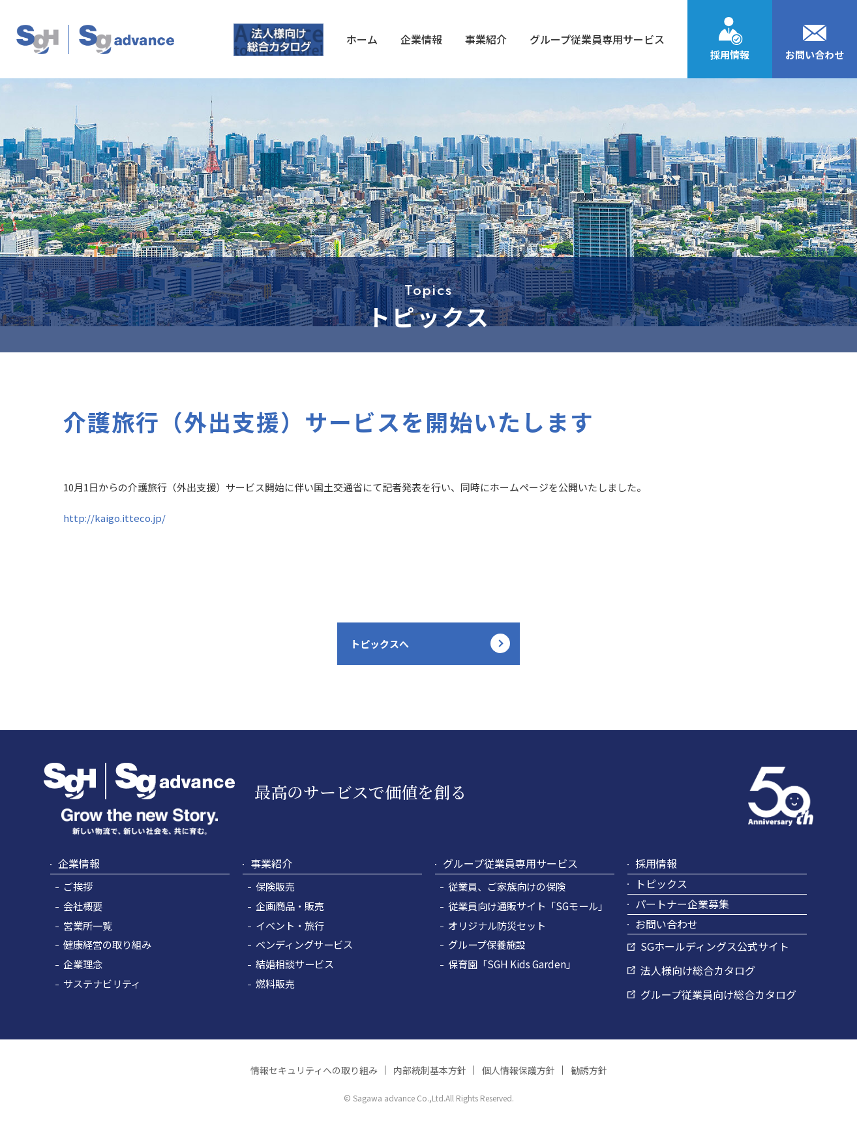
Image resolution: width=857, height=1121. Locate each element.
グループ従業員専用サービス (510, 863)
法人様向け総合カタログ (697, 970)
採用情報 (729, 54)
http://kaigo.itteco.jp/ (114, 518)
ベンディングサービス (304, 944)
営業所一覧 (87, 925)
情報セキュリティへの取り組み (314, 1070)
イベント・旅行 (290, 925)
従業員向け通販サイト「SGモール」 (528, 905)
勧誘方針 (589, 1070)
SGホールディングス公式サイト (714, 946)
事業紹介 (271, 863)
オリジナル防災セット (497, 925)
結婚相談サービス (295, 964)
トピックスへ (379, 644)
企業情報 (79, 863)
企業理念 (82, 964)
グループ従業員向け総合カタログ (718, 994)
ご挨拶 (78, 886)
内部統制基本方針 (429, 1070)
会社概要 (82, 905)
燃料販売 (275, 983)
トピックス (661, 883)
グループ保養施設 (487, 944)
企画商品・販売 (290, 905)
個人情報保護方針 (518, 1070)
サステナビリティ (102, 983)
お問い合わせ (814, 54)
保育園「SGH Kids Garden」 (512, 964)
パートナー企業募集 (682, 904)
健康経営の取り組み (107, 944)
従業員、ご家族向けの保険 (506, 886)
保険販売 (275, 886)
